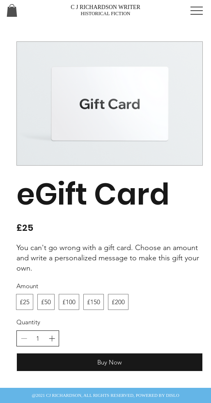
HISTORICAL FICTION (105, 13)
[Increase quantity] (52, 338)
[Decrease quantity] (24, 338)
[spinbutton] (38, 338)
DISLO (172, 395)
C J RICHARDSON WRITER (105, 7)
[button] (12, 10)
